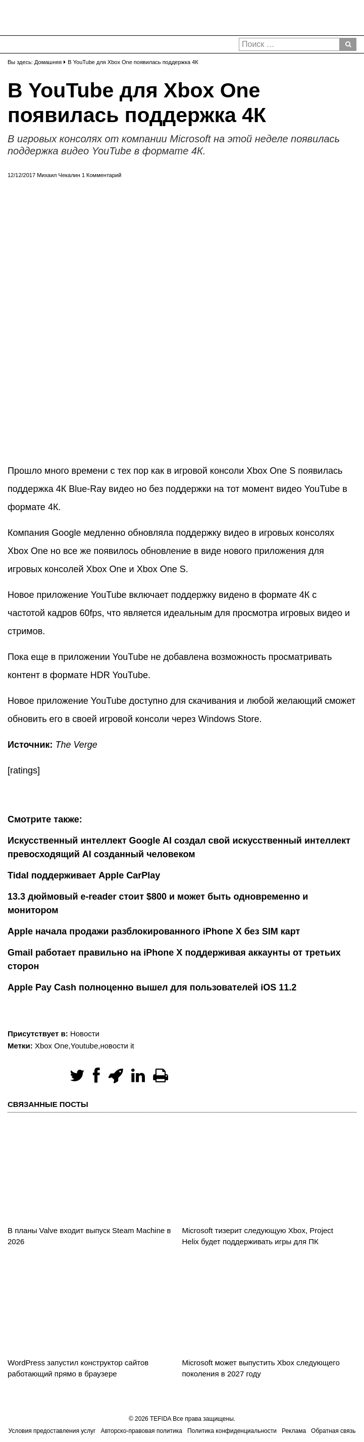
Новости (84, 1033)
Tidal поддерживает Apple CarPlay (84, 875)
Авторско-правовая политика (141, 1430)
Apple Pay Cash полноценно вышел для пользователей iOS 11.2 (152, 987)
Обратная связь (333, 1430)
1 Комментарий (101, 175)
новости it (117, 1045)
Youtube (84, 1045)
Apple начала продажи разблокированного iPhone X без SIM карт (154, 931)
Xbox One (52, 1045)
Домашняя (48, 62)
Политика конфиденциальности (232, 1430)
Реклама (294, 1430)
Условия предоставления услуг (51, 1430)
